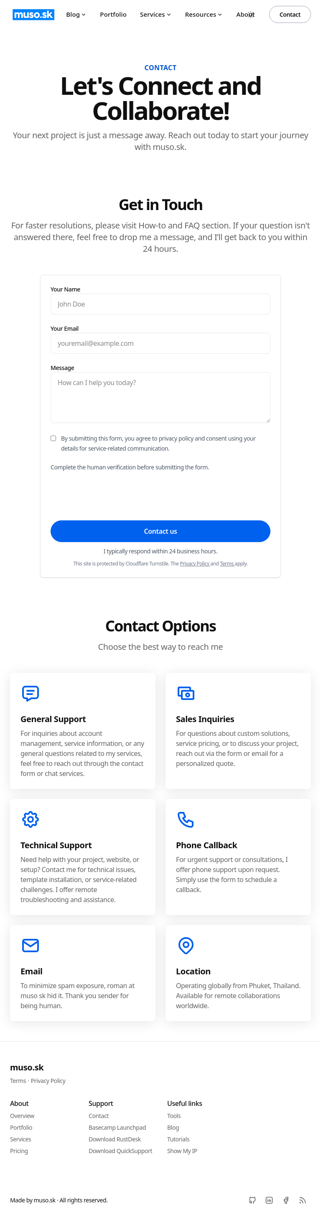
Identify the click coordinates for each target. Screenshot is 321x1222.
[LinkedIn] (269, 1200)
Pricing (19, 1151)
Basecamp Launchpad (117, 1127)
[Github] (252, 1200)
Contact (290, 14)
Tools (174, 1116)
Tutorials (178, 1139)
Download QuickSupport (120, 1151)
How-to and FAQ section (183, 225)
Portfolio (113, 14)
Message (62, 368)
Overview (22, 1116)
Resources (204, 14)
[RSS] (302, 1200)
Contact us (160, 531)
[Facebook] (286, 1200)
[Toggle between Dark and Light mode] (250, 14)
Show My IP (182, 1151)
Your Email (65, 328)
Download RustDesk (115, 1139)
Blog (76, 14)
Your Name (65, 289)
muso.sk (26, 1067)
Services (156, 14)
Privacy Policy (195, 563)
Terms (227, 563)
